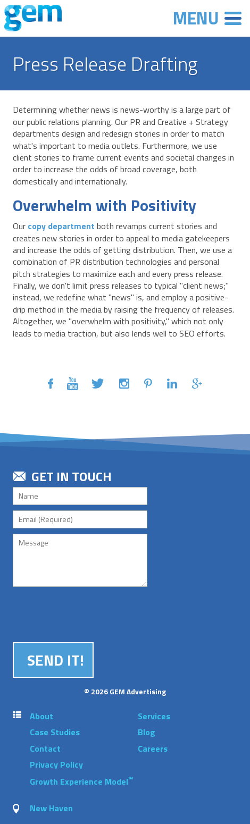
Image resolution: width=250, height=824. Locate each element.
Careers (153, 748)
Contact (45, 748)
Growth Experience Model (81, 781)
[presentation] (93, 613)
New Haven (51, 808)
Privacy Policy (56, 764)
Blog (146, 732)
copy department (61, 226)
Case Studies (55, 732)
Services (154, 716)
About (41, 716)
